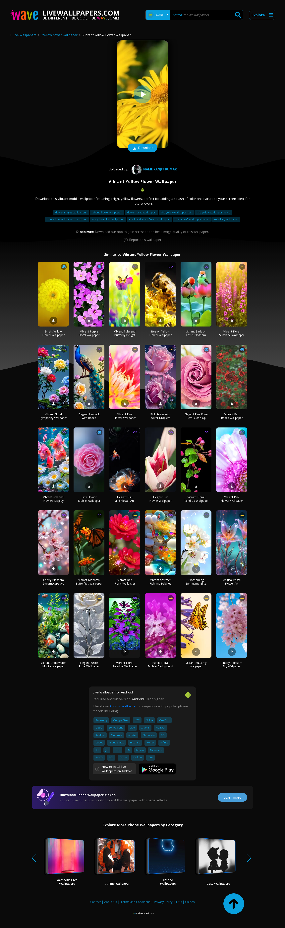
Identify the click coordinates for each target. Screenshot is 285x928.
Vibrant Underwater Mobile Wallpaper (53, 664)
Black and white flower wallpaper (149, 219)
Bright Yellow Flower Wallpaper (53, 333)
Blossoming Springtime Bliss (196, 581)
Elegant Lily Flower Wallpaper (160, 499)
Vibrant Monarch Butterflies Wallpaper (89, 581)
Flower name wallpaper (141, 212)
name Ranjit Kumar (154, 169)
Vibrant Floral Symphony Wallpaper (53, 416)
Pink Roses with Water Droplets (160, 416)
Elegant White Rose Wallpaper (89, 664)
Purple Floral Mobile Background (160, 664)
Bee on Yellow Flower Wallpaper (160, 333)
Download (142, 148)
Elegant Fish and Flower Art (124, 499)
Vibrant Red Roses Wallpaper (232, 416)
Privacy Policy (163, 902)
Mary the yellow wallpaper (108, 219)
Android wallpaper (123, 706)
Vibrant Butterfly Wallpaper (196, 664)
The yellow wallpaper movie (213, 212)
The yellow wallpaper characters (67, 219)
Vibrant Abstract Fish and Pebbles (160, 581)
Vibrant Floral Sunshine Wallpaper (231, 333)
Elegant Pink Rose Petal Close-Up (196, 416)
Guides (190, 902)
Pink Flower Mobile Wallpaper (89, 499)
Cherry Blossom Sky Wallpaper (231, 664)
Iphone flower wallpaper (107, 212)
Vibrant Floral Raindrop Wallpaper (196, 499)
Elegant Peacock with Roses (89, 416)
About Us (110, 902)
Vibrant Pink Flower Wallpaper (125, 416)
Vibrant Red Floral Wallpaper (124, 581)
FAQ (179, 902)
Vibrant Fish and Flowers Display (53, 499)
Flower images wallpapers (71, 212)
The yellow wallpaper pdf (176, 212)
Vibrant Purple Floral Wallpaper (89, 333)
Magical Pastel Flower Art (231, 581)
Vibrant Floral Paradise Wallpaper (124, 664)
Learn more (232, 797)
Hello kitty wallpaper (225, 219)
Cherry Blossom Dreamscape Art (53, 581)
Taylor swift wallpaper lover (192, 219)
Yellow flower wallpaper (60, 35)
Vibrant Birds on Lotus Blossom (196, 333)
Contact (95, 902)
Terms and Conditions (135, 902)
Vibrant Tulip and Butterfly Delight (125, 333)
